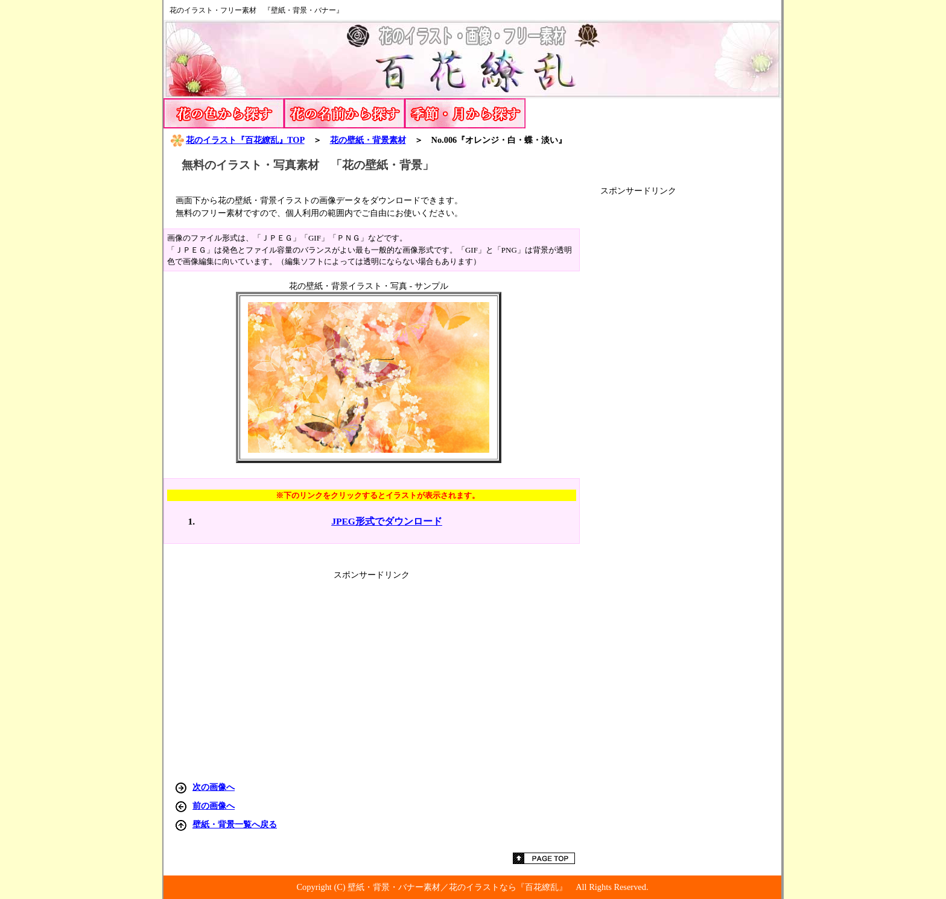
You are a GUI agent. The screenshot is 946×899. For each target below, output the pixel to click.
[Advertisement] (690, 377)
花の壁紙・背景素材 (368, 140)
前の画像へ (213, 805)
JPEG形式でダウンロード (386, 521)
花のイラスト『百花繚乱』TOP (237, 140)
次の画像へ (213, 787)
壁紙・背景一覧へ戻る (234, 824)
